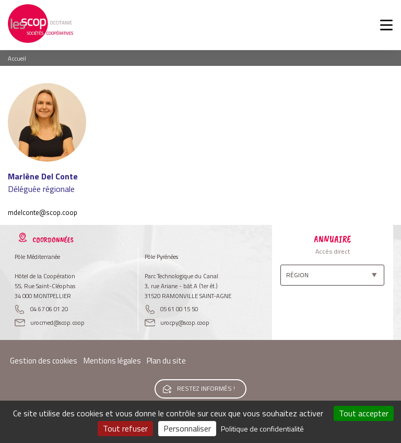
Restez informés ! (206, 388)
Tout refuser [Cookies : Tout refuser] (125, 428)
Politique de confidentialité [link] (262, 428)
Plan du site (166, 361)
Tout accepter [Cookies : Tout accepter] (363, 413)
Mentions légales (112, 361)
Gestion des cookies (43, 361)
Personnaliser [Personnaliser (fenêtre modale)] (187, 428)
